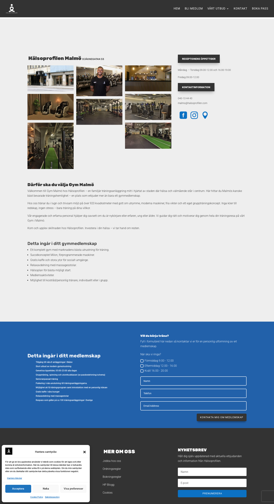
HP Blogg (108, 484)
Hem (177, 8)
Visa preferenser (73, 488)
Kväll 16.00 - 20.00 (154, 371)
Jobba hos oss (112, 461)
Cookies (108, 492)
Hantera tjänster (14, 478)
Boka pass (260, 8)
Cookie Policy (36, 497)
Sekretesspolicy (52, 497)
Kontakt (240, 8)
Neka (46, 488)
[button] (84, 452)
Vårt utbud (216, 8)
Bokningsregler (112, 476)
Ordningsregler (112, 469)
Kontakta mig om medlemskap (221, 417)
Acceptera (18, 488)
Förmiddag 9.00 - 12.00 (157, 360)
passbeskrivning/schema (92, 375)
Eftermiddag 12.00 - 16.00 (158, 366)
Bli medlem (194, 8)
